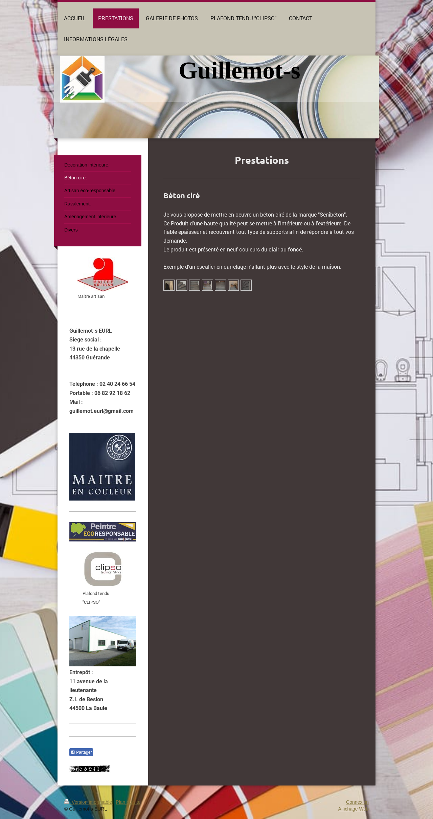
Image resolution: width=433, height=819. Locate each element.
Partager (81, 752)
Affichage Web (353, 809)
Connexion (357, 802)
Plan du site (128, 802)
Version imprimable (88, 802)
